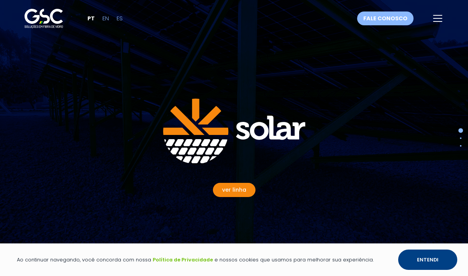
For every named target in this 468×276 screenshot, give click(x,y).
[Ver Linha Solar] (234, 130)
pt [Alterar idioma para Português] (102, 21)
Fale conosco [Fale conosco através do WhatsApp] (385, 21)
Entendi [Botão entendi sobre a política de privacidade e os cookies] (427, 259)
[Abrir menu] (437, 21)
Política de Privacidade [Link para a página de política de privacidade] (183, 259)
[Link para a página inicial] (49, 21)
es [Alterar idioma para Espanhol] (131, 21)
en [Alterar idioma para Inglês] (117, 21)
